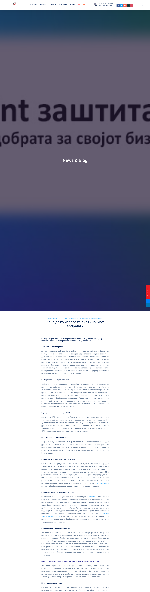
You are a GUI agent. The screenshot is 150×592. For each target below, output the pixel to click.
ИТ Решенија (84, 318)
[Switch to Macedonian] (84, 4)
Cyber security (52, 318)
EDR (53, 464)
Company (52, 4)
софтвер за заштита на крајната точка (75, 341)
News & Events (63, 318)
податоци (93, 497)
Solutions (42, 4)
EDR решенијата (102, 483)
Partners (33, 4)
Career (72, 4)
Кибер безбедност (97, 318)
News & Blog (63, 4)
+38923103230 (107, 6)
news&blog (74, 318)
